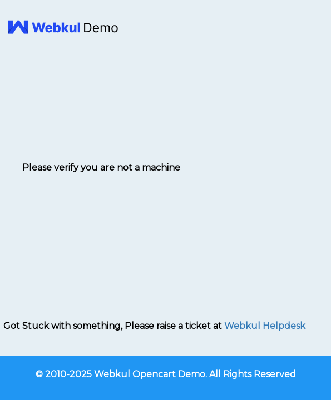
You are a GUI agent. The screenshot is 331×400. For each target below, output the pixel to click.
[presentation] (101, 203)
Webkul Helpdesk (264, 326)
